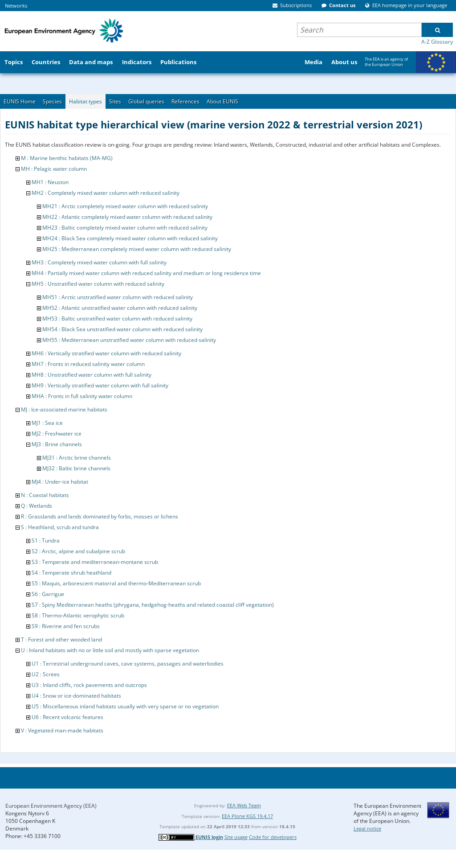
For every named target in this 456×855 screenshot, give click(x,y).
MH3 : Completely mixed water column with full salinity (99, 262)
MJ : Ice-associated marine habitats (64, 409)
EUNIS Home (20, 101)
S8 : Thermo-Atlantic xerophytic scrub (78, 615)
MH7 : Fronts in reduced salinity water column (88, 364)
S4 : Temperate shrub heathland (71, 572)
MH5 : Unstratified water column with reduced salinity (98, 284)
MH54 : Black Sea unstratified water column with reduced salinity (122, 329)
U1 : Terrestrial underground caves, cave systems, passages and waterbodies (128, 663)
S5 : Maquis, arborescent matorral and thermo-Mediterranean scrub (116, 583)
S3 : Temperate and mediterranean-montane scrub (95, 562)
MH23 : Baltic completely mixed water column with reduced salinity (125, 227)
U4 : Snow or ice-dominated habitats (76, 695)
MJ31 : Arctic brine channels (76, 457)
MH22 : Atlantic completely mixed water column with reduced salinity (127, 217)
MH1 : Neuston (50, 182)
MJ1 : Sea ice (47, 423)
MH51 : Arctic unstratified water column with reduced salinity (117, 297)
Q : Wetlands (36, 506)
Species (52, 101)
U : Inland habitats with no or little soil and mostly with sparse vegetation (110, 650)
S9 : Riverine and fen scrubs (66, 626)
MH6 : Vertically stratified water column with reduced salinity (106, 353)
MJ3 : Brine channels (57, 444)
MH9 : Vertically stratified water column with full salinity (100, 385)
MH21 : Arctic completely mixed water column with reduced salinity (125, 206)
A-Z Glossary (437, 41)
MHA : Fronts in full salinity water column (82, 396)
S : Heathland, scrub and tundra (60, 527)
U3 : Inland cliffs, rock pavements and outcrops (89, 685)
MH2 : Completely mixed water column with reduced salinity (105, 193)
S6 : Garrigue (48, 594)
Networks (16, 5)
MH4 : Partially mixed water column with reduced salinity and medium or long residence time (146, 273)
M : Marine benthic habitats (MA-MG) (67, 158)
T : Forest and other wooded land (61, 639)
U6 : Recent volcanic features (67, 717)
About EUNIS (222, 101)
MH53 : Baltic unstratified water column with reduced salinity (117, 318)
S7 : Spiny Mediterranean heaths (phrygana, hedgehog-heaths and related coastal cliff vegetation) (153, 604)
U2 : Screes (46, 674)
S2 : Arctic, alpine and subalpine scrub (78, 551)
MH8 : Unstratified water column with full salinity (91, 374)
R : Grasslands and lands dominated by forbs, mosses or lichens (99, 516)
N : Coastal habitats (45, 495)
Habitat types (85, 101)
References (185, 101)
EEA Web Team (244, 805)
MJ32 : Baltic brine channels (76, 468)
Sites (115, 101)
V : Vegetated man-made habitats (62, 730)
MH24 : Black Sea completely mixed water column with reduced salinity (130, 238)
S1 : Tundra (46, 540)
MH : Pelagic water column (54, 169)
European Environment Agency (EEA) (51, 806)
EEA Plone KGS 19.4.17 (247, 816)
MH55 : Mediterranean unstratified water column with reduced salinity (129, 340)
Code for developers (273, 837)
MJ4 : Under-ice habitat (60, 481)
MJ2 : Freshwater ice (56, 433)
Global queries (146, 101)
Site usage (236, 837)
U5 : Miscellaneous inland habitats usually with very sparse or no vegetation (125, 706)
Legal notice (367, 828)
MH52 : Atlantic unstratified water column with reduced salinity (119, 308)
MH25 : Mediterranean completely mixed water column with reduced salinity (136, 249)
